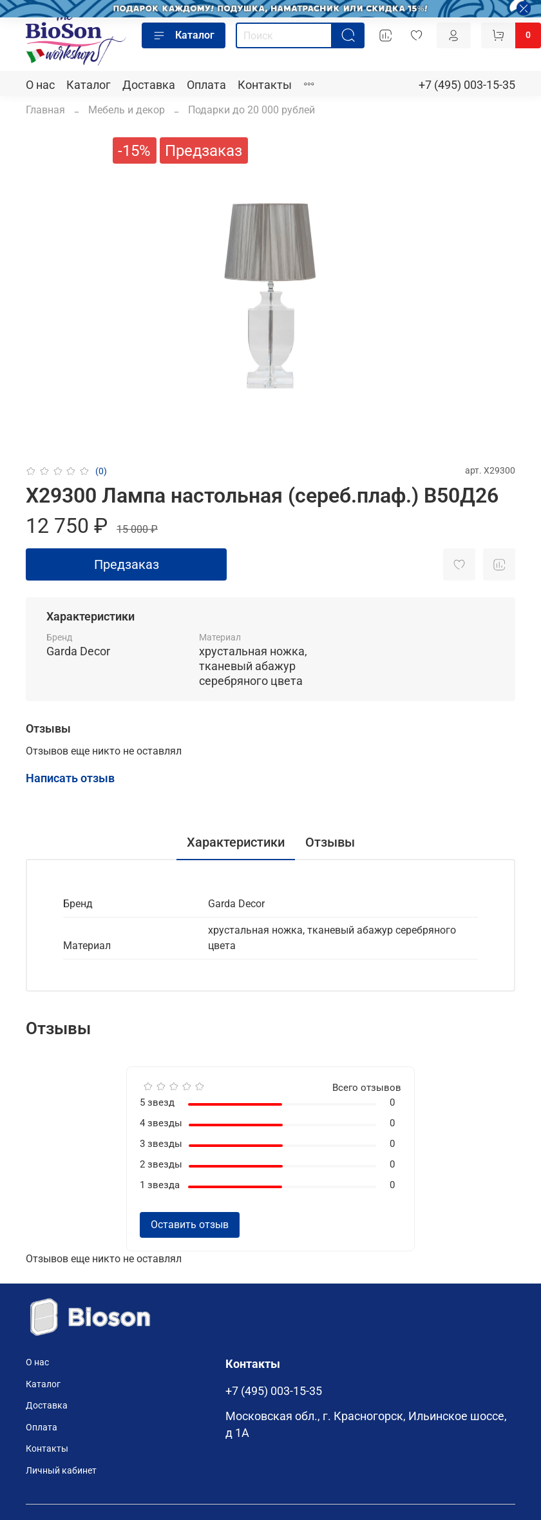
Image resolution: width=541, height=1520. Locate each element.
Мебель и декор (126, 110)
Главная (45, 110)
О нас (40, 85)
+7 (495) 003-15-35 (467, 85)
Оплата (206, 85)
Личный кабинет (61, 1470)
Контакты (265, 85)
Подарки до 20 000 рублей (251, 110)
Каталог (183, 35)
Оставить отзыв (190, 1224)
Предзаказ (126, 564)
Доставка (148, 85)
